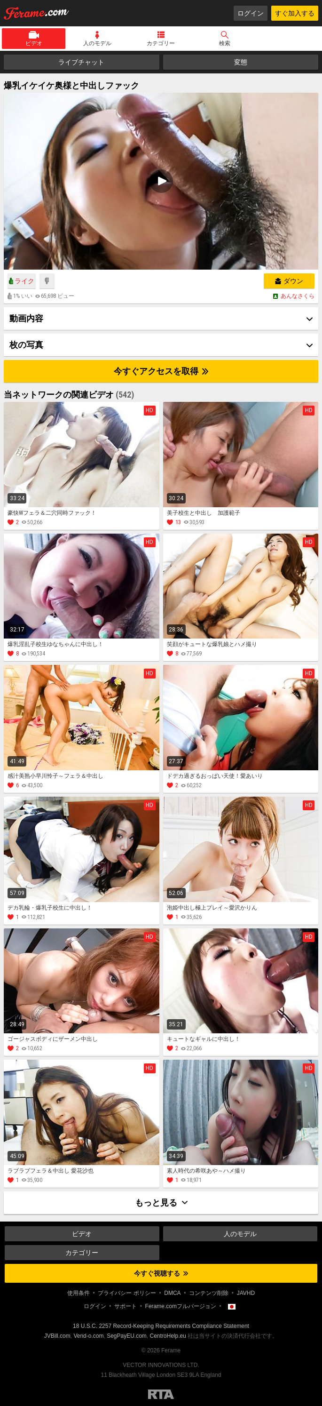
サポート (125, 1306)
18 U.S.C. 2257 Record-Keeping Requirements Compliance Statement (161, 1326)
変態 (240, 62)
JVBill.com (57, 1336)
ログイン (250, 13)
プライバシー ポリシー (127, 1293)
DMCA (172, 1293)
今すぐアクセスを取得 (161, 371)
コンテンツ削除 (208, 1293)
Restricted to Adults (161, 1394)
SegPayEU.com (127, 1336)
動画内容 (26, 318)
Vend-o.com (88, 1336)
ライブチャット (81, 62)
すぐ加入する (294, 13)
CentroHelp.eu (168, 1336)
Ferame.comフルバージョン (180, 1306)
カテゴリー (161, 43)
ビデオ (33, 43)
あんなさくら (297, 296)
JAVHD (246, 1293)
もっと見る (161, 1202)
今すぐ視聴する (161, 1273)
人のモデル (97, 43)
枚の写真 (26, 345)
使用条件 (78, 1293)
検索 (224, 43)
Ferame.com (37, 13)
